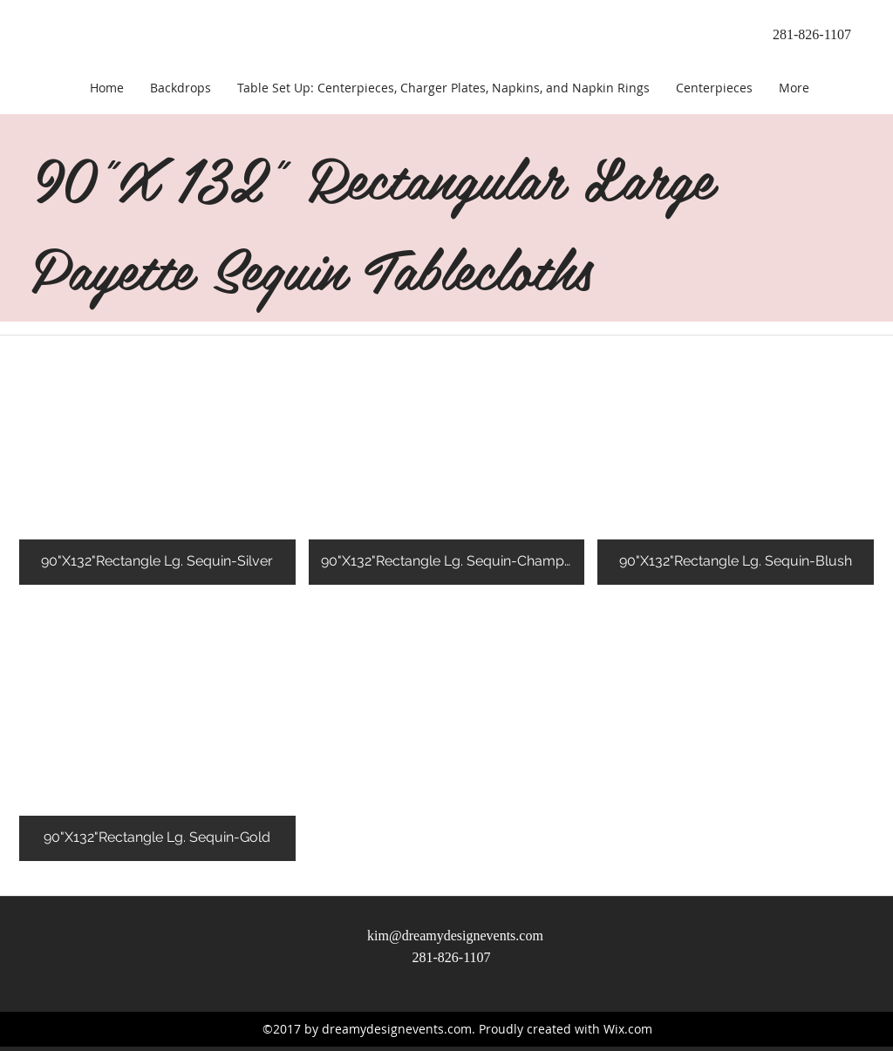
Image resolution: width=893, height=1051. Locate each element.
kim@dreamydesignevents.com (455, 935)
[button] (157, 453)
